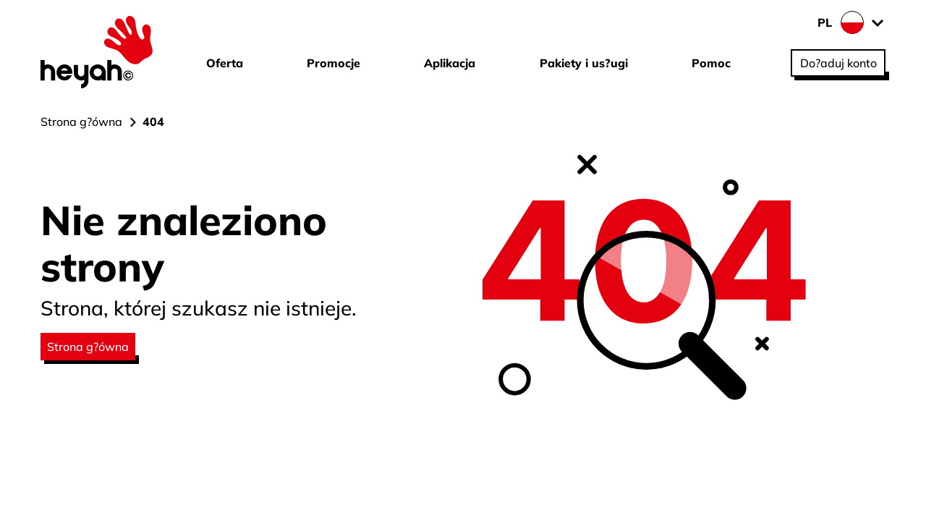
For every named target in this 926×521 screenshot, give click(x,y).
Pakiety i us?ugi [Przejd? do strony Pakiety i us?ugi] (584, 63)
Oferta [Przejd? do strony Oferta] (224, 63)
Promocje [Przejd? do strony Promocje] (333, 63)
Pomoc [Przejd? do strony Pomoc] (711, 63)
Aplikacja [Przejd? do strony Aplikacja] (449, 63)
